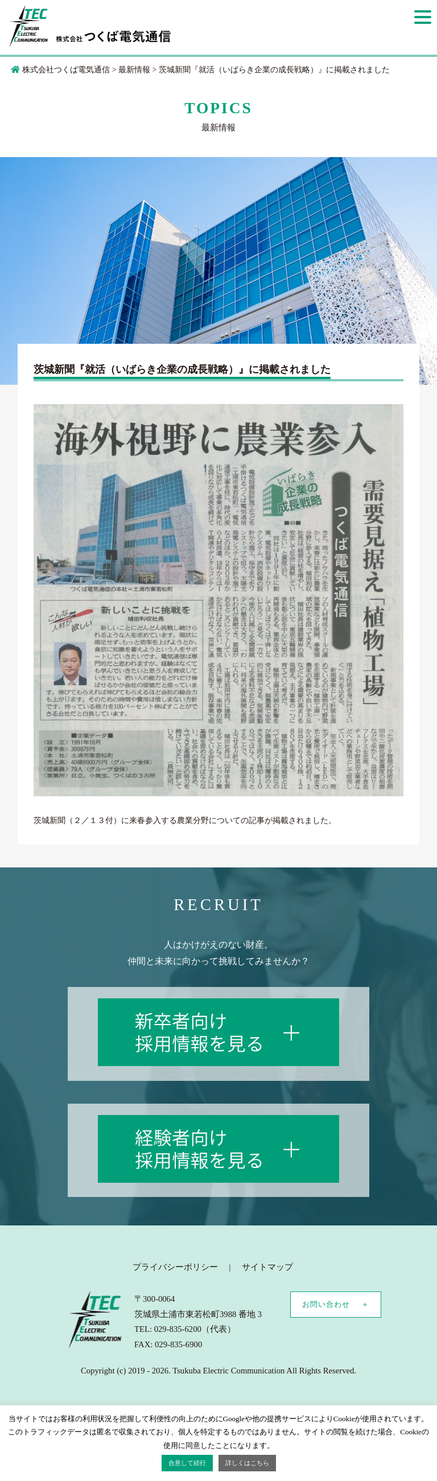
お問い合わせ (326, 1304)
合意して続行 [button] (187, 1462)
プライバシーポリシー (175, 1267)
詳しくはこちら (247, 1462)
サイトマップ (267, 1267)
